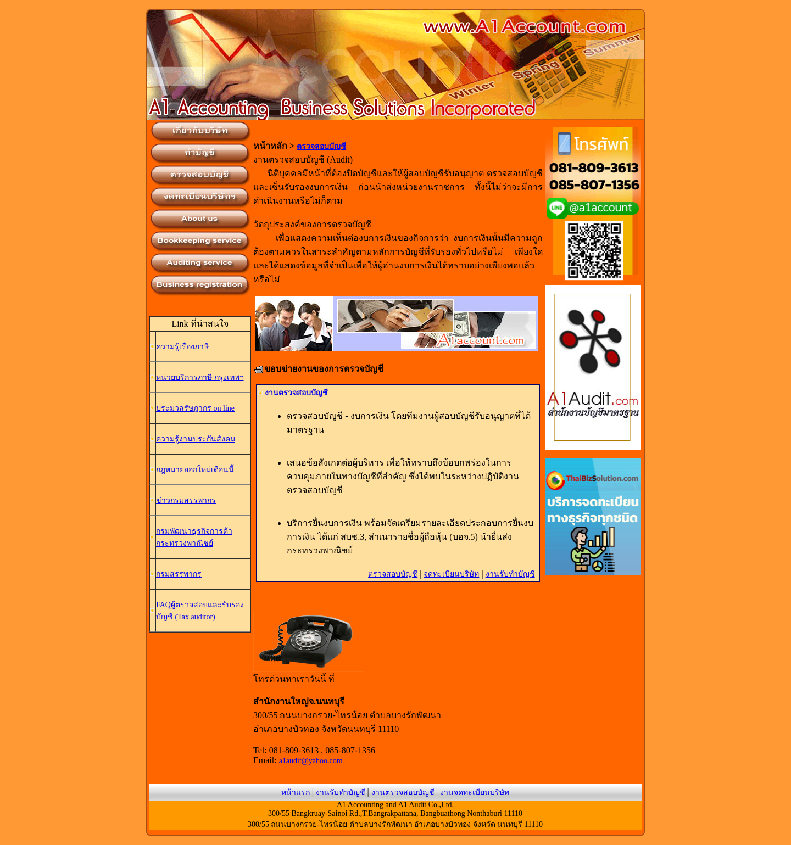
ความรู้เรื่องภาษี (182, 347)
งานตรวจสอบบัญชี (296, 393)
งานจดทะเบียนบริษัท (474, 792)
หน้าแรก (295, 792)
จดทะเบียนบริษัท (451, 574)
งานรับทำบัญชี (510, 574)
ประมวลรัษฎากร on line (195, 408)
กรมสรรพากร (179, 574)
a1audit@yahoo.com (311, 761)
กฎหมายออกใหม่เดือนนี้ (195, 470)
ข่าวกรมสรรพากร (186, 500)
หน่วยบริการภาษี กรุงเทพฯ (200, 377)
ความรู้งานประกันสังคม (195, 439)
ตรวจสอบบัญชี (321, 146)
